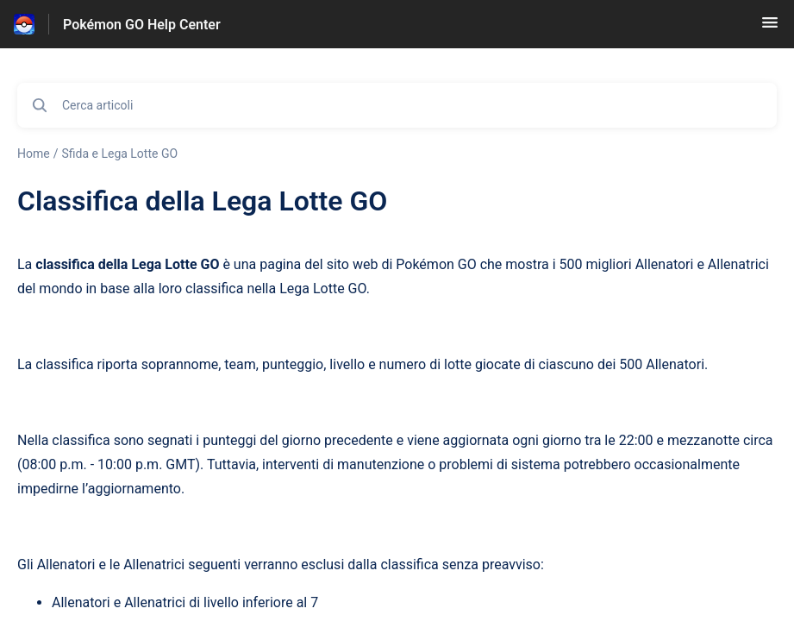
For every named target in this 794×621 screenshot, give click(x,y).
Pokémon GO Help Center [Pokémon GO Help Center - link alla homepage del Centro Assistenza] (142, 24)
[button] (770, 28)
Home (33, 153)
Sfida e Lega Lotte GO (119, 153)
